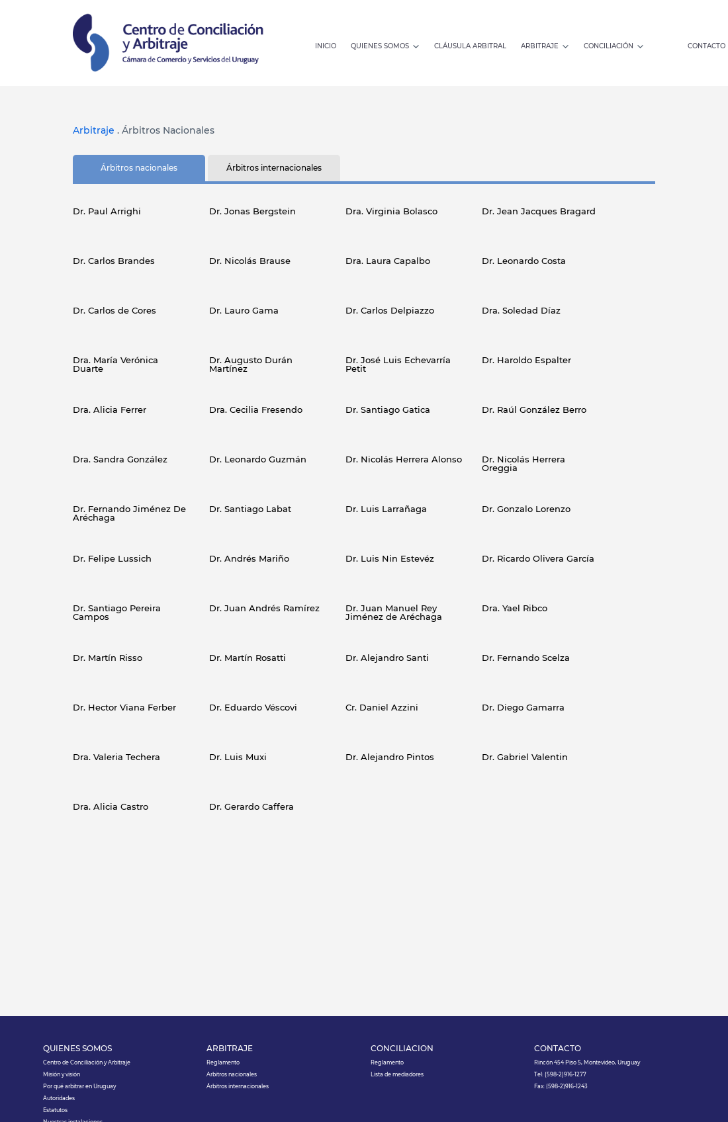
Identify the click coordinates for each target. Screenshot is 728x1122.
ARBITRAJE (229, 1049)
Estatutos (55, 1110)
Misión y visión (61, 1074)
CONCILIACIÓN (402, 1049)
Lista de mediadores (397, 1074)
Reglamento (223, 1062)
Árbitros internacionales (237, 1086)
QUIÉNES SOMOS (77, 1049)
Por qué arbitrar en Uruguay (79, 1086)
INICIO (325, 46)
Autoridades (59, 1098)
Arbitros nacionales (231, 1074)
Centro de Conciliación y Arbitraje (86, 1062)
